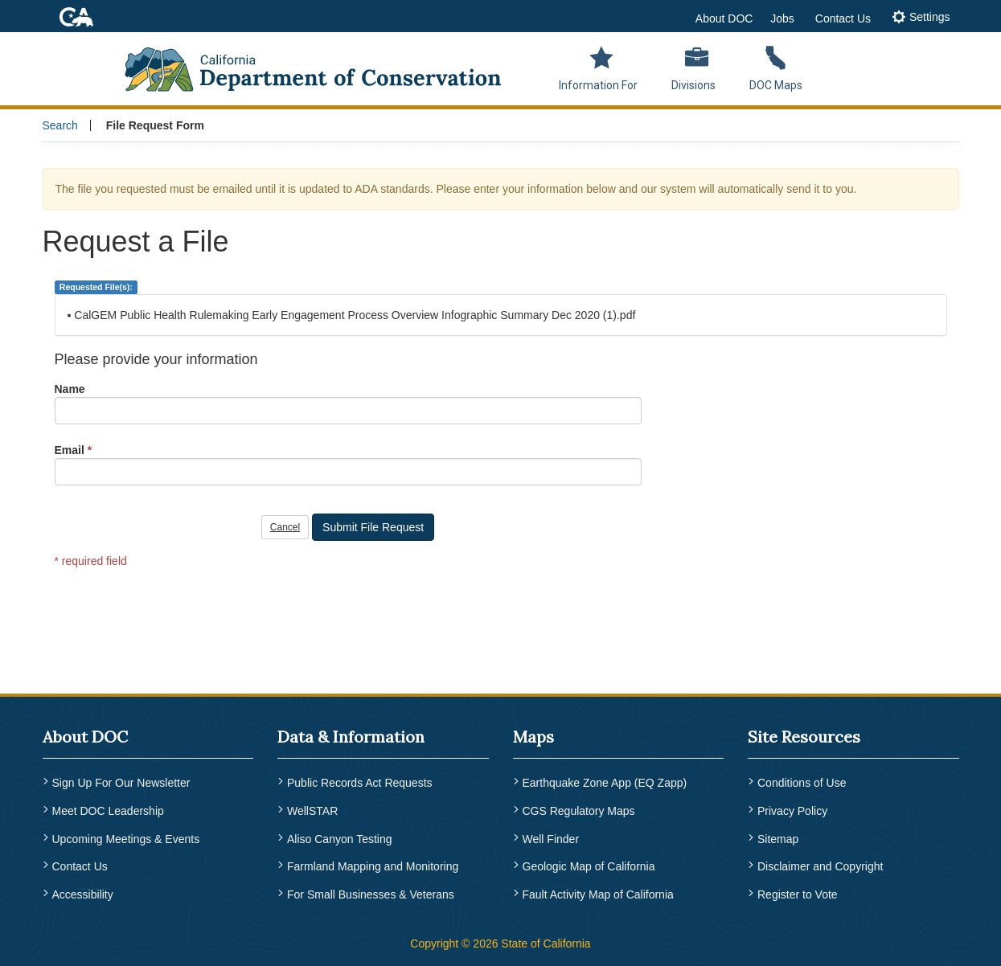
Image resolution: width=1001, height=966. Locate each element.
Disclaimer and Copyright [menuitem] (820, 866)
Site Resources (804, 737)
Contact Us (843, 18)
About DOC (724, 18)
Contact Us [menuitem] (80, 866)
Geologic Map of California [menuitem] (589, 866)
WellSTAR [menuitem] (312, 810)
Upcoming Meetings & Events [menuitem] (126, 839)
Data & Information (351, 737)
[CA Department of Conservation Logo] (323, 64)
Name (70, 389)
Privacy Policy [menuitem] (792, 810)
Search (60, 125)
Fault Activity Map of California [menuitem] (598, 894)
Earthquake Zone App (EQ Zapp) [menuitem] (605, 782)
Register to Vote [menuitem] (797, 894)
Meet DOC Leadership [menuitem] (108, 810)
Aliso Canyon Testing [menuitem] (339, 839)
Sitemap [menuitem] (777, 839)
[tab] (921, 18)
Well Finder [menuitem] (551, 839)
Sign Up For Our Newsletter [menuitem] (121, 782)
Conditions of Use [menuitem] (802, 782)
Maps (533, 737)
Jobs (782, 18)
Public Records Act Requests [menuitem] (360, 782)
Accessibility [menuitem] (82, 894)
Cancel (285, 527)
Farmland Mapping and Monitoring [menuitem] (372, 866)
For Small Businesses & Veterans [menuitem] (370, 894)
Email (69, 450)
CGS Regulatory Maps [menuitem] (579, 810)
